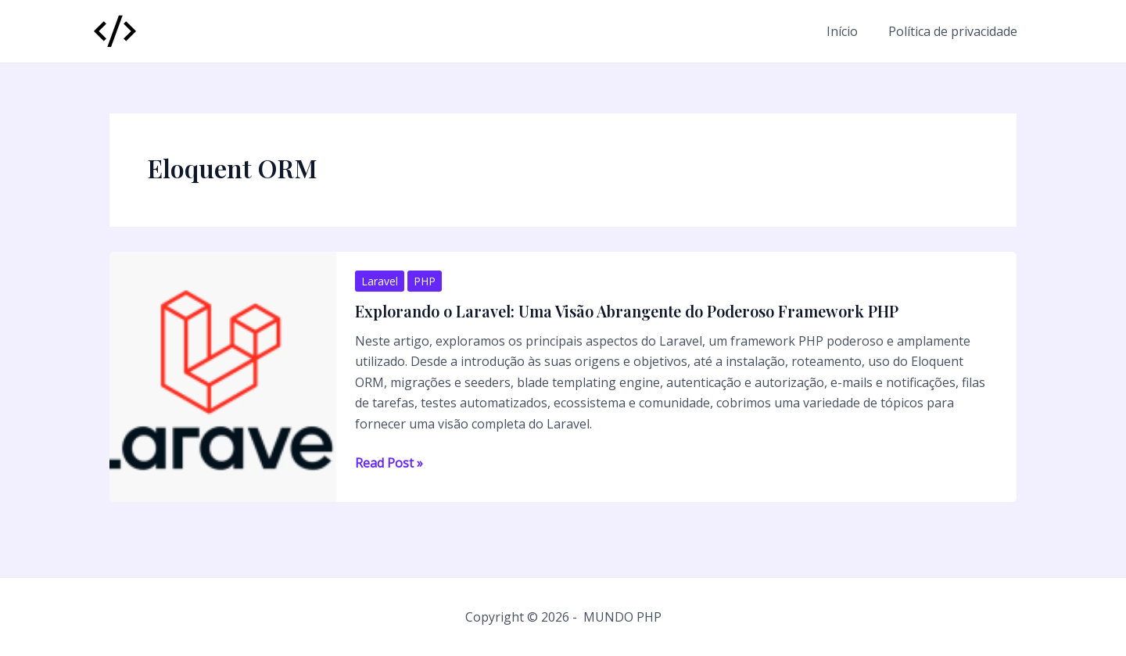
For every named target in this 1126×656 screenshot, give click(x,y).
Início (850, 31)
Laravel (379, 281)
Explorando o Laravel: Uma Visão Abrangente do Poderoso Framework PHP (626, 310)
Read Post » (389, 463)
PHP (425, 281)
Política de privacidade (955, 31)
